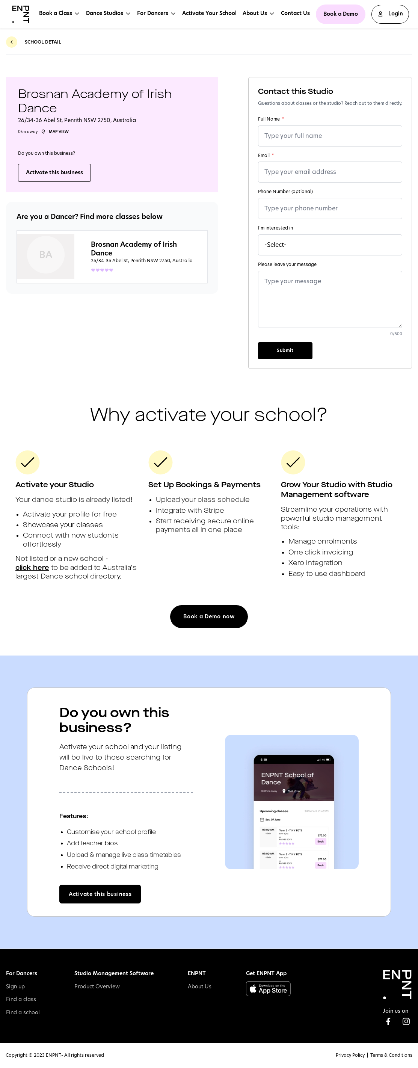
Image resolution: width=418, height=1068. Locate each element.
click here (32, 568)
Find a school (23, 1012)
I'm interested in (275, 228)
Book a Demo (340, 14)
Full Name (271, 119)
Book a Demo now (209, 616)
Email (266, 156)
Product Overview (97, 986)
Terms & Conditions (391, 1055)
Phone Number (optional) (285, 192)
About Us (199, 986)
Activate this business (54, 172)
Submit (285, 350)
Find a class (21, 999)
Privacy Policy (350, 1055)
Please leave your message (287, 264)
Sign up (15, 986)
